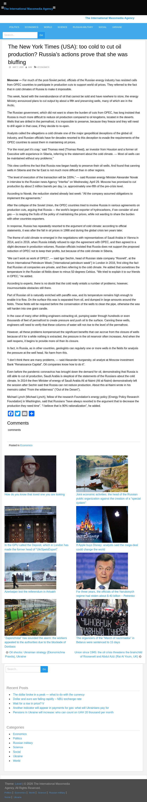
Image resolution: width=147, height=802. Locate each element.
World (48, 27)
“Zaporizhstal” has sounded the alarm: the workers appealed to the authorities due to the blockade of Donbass (36, 642)
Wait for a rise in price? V (28, 703)
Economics (31, 27)
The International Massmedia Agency (28, 8)
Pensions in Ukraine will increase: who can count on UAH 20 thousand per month (63, 712)
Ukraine (117, 27)
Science (62, 27)
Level (18, 783)
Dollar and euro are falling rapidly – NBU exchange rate (47, 698)
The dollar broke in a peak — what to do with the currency (48, 694)
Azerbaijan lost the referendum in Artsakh (30, 591)
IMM (30, 67)
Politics (14, 27)
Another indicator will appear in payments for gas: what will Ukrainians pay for (61, 707)
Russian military (83, 27)
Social (103, 27)
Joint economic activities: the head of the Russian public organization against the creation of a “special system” (108, 498)
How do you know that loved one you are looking (35, 494)
